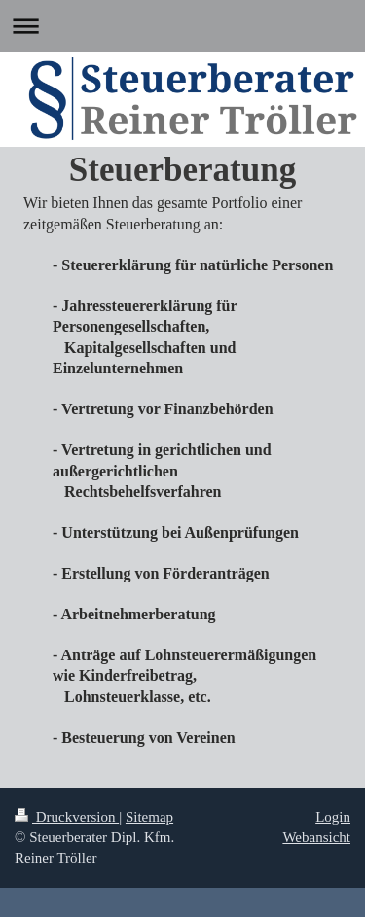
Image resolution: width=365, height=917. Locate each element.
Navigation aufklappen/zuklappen (182, 26)
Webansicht (316, 837)
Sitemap (149, 817)
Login (332, 817)
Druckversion (67, 817)
